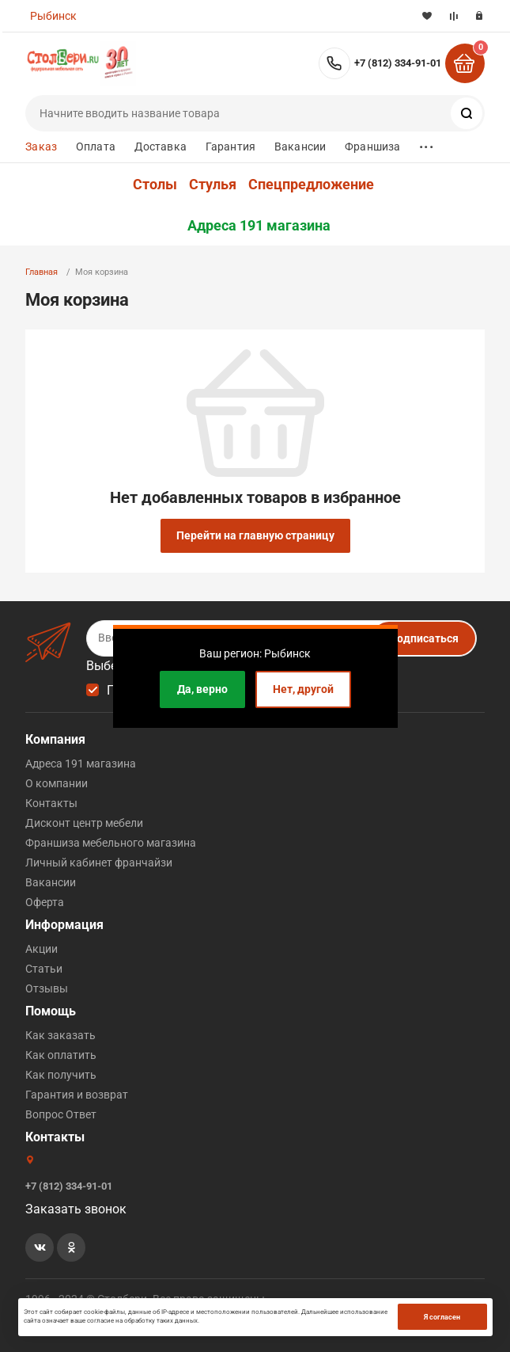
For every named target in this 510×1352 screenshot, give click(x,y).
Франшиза (372, 146)
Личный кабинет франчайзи (98, 862)
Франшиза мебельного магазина (110, 842)
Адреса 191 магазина (259, 226)
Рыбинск (53, 16)
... (426, 143)
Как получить (60, 1074)
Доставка (160, 146)
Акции (41, 949)
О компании (56, 783)
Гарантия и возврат (76, 1094)
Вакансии (300, 146)
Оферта (44, 902)
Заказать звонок (76, 1209)
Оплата (95, 146)
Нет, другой (303, 689)
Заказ (41, 146)
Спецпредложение (311, 184)
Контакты (51, 803)
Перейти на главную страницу (255, 535)
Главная (41, 272)
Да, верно (202, 689)
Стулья (212, 184)
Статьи (43, 968)
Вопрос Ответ (60, 1114)
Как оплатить (60, 1055)
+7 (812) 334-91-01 (397, 63)
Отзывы (46, 988)
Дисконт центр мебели (84, 823)
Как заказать (60, 1035)
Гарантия (230, 146)
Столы (155, 184)
